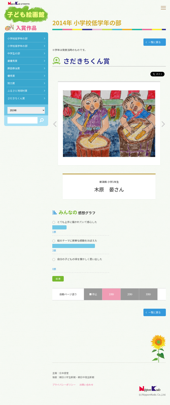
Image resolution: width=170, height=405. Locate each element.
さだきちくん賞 (16, 98)
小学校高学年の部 (17, 46)
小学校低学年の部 (17, 38)
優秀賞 (11, 75)
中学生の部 (13, 53)
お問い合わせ (86, 384)
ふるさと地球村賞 (17, 90)
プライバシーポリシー (64, 384)
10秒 (111, 294)
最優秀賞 (12, 60)
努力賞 (11, 83)
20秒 (129, 294)
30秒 (148, 294)
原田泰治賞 (13, 68)
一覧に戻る (154, 42)
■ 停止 (93, 294)
